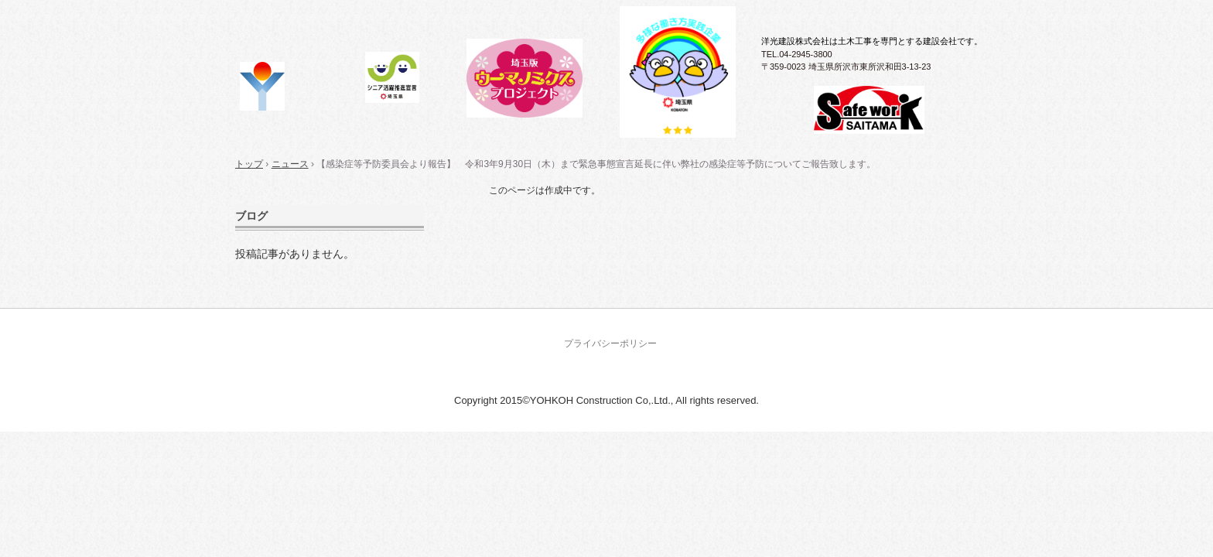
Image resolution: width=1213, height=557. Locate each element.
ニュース (290, 164)
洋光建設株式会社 (299, 87)
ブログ (251, 216)
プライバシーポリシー (610, 343)
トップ (249, 164)
